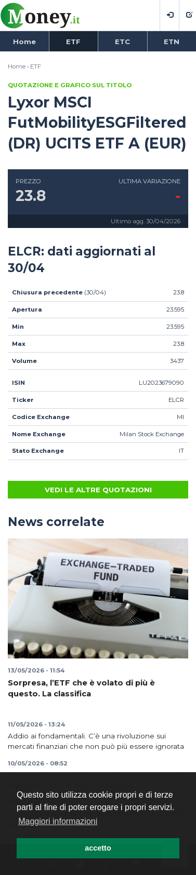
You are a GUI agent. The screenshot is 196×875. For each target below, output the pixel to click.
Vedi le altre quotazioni (98, 490)
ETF (73, 41)
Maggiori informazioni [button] (57, 821)
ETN (171, 41)
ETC (122, 41)
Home (24, 41)
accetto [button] (98, 848)
